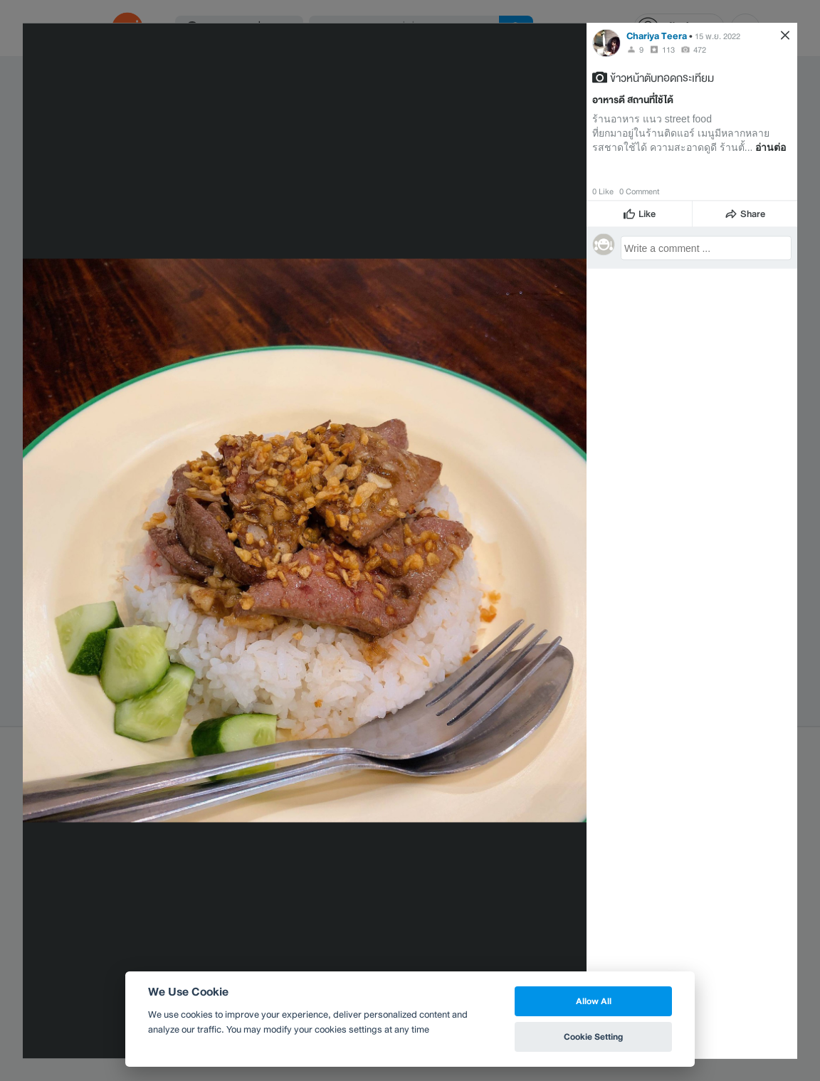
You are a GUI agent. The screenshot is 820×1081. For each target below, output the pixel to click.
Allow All (593, 1001)
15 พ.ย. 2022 (717, 35)
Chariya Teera (656, 35)
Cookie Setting (593, 1036)
